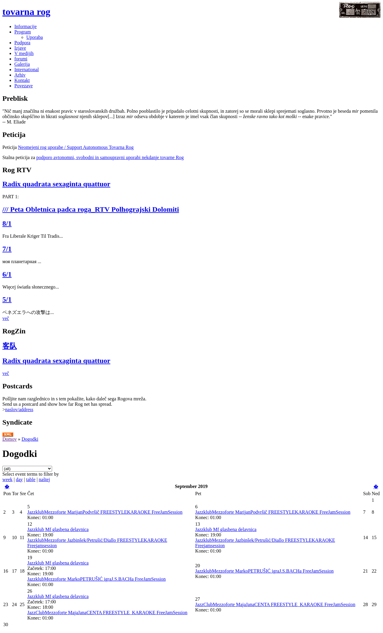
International (26, 69)
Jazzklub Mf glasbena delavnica (58, 529)
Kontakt (22, 80)
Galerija (22, 64)
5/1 (7, 299)
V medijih (24, 53)
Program (22, 31)
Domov (9, 439)
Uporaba (34, 37)
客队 (9, 346)
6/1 (7, 274)
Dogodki (30, 439)
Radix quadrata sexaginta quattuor (56, 184)
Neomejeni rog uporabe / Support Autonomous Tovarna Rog (76, 147)
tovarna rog (26, 11)
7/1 (7, 249)
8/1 (7, 223)
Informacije (25, 26)
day (19, 479)
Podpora (22, 42)
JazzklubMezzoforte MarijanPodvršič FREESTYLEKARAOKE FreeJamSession (105, 512)
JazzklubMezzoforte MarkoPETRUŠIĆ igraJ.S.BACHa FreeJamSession (96, 579)
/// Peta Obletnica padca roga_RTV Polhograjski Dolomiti (90, 209)
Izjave (20, 48)
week (7, 479)
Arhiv (19, 74)
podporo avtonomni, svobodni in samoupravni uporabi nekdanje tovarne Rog (110, 157)
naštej (44, 479)
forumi (21, 58)
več (5, 318)
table (30, 479)
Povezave (23, 85)
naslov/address (19, 409)
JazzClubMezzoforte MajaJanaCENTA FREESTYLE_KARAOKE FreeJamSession (107, 612)
